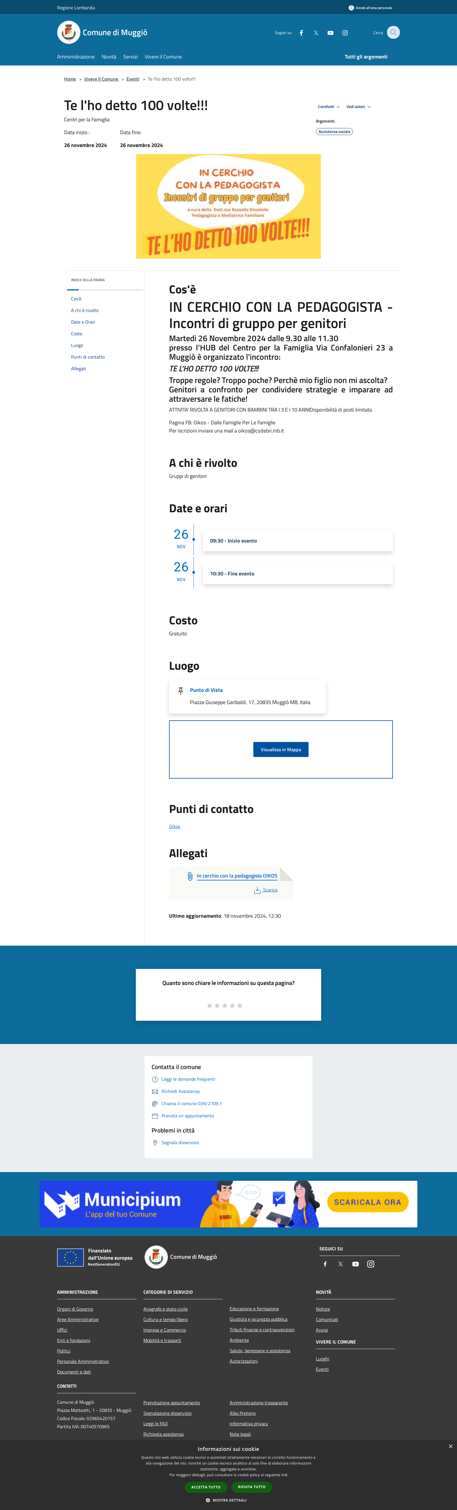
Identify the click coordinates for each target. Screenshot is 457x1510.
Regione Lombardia (76, 7)
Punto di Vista (206, 690)
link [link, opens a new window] (285, 1474)
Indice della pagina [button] (88, 280)
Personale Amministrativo (83, 1361)
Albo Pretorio (243, 1413)
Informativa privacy (249, 1423)
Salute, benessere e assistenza (260, 1350)
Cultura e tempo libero (165, 1319)
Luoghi (322, 1358)
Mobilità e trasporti (162, 1340)
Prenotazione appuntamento (171, 1402)
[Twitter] (312, 32)
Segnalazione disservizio (167, 1413)
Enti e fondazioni (73, 1340)
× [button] (450, 1447)
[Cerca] (393, 32)
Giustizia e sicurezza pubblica (258, 1319)
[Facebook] (297, 32)
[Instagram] (341, 32)
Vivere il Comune (101, 78)
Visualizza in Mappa (281, 749)
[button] (228, 1500)
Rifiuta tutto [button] (252, 1486)
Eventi (132, 78)
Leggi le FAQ (155, 1423)
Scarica (265, 889)
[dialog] (228, 1475)
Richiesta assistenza (163, 1434)
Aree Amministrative (78, 1319)
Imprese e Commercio (164, 1329)
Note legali (240, 1434)
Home (70, 78)
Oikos (174, 826)
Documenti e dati (74, 1371)
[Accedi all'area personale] (370, 8)
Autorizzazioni (244, 1360)
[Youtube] (326, 32)
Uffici (62, 1329)
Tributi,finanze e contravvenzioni (262, 1329)
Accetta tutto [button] (206, 1487)
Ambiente (239, 1340)
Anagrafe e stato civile (165, 1308)
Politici (64, 1350)
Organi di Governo (75, 1308)
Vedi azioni (360, 106)
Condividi (330, 106)
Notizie (323, 1308)
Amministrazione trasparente (259, 1402)
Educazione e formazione (254, 1308)
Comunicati (327, 1319)
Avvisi (322, 1329)
